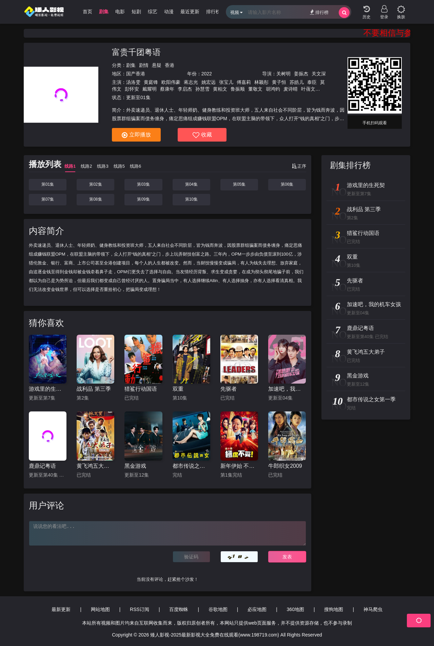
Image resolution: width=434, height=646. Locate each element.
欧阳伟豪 (170, 82)
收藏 (202, 135)
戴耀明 (149, 89)
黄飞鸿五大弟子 (95, 466)
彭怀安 (132, 89)
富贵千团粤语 (136, 52)
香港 (169, 65)
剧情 (144, 65)
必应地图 (257, 609)
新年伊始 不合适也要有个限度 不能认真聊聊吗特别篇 (239, 466)
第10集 (191, 199)
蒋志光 (191, 82)
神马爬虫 (372, 609)
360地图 (295, 609)
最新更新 (61, 609)
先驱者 (228, 389)
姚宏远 (208, 82)
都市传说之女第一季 (191, 466)
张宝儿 (226, 82)
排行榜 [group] (213, 11)
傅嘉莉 (244, 82)
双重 (178, 389)
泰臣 (312, 82)
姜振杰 (301, 73)
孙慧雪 (202, 89)
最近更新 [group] (189, 11)
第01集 (47, 184)
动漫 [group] (169, 11)
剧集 (131, 65)
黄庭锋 (151, 82)
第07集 (47, 199)
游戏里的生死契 (47, 389)
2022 (206, 73)
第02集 (95, 184)
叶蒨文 (308, 89)
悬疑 (156, 65)
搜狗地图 (333, 609)
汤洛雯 (133, 82)
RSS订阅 (139, 609)
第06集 (287, 184)
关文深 (319, 73)
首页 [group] (87, 11)
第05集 (239, 184)
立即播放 (136, 135)
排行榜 (319, 12)
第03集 (143, 184)
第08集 (95, 199)
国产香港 (135, 73)
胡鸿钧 (273, 89)
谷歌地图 (218, 609)
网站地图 (100, 609)
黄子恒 (279, 82)
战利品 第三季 (94, 389)
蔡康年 (167, 89)
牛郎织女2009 (285, 466)
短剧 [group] (136, 11)
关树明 (283, 73)
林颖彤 (261, 82)
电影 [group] (120, 11)
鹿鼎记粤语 (42, 466)
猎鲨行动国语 (140, 389)
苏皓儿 (297, 82)
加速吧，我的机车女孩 (287, 389)
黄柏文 (220, 89)
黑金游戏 (135, 466)
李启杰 (185, 89)
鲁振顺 (238, 89)
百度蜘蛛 (178, 609)
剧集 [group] (103, 11)
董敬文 (255, 89)
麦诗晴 (290, 89)
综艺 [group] (152, 11)
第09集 (143, 199)
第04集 (191, 184)
